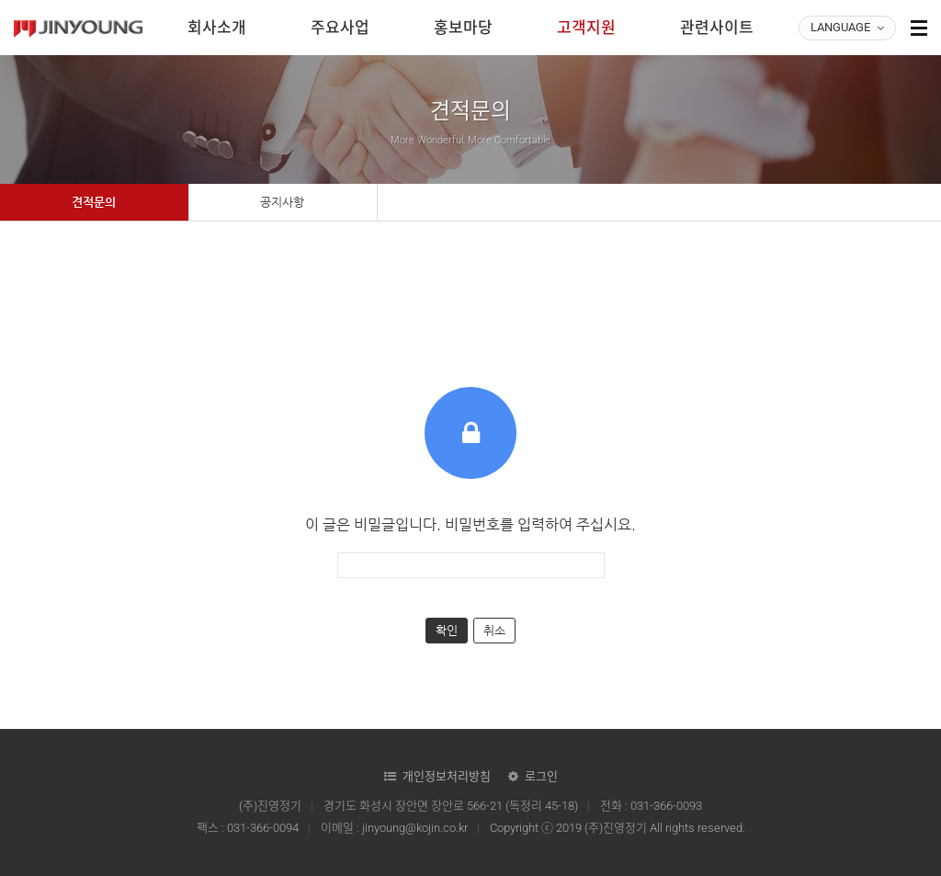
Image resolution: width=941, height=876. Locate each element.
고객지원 (586, 27)
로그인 (541, 776)
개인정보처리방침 (446, 776)
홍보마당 (463, 27)
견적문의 (94, 202)
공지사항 (282, 202)
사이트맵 (919, 27)
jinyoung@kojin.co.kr (415, 828)
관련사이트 (717, 27)
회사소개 (216, 27)
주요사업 (340, 27)
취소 (494, 630)
